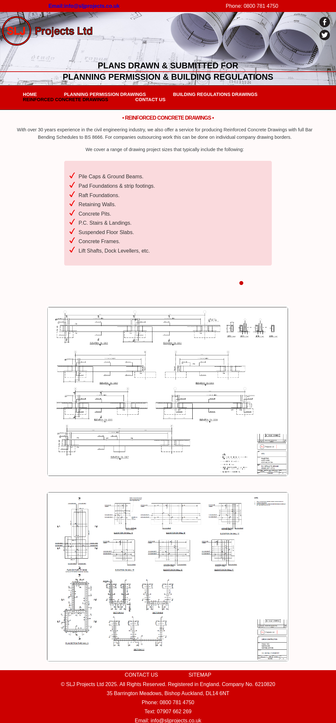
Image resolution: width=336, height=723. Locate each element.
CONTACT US (150, 99)
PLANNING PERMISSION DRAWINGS (105, 94)
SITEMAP (199, 675)
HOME (30, 94)
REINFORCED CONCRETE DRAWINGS (65, 99)
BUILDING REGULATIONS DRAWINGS (215, 94)
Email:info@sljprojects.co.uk (83, 6)
